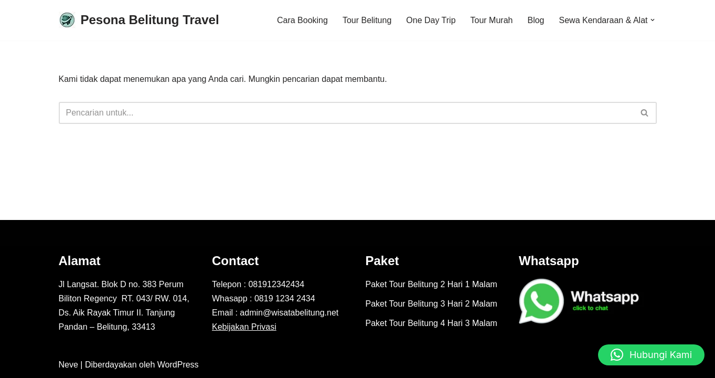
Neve (68, 364)
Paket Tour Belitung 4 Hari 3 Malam (431, 323)
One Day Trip (430, 20)
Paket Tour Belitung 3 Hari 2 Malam (431, 303)
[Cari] (346, 113)
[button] (652, 20)
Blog (535, 20)
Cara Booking (302, 20)
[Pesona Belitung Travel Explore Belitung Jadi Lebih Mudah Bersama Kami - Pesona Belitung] (139, 20)
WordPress (178, 364)
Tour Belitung (367, 20)
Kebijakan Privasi (244, 326)
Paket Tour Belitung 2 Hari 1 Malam (431, 284)
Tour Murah (492, 20)
